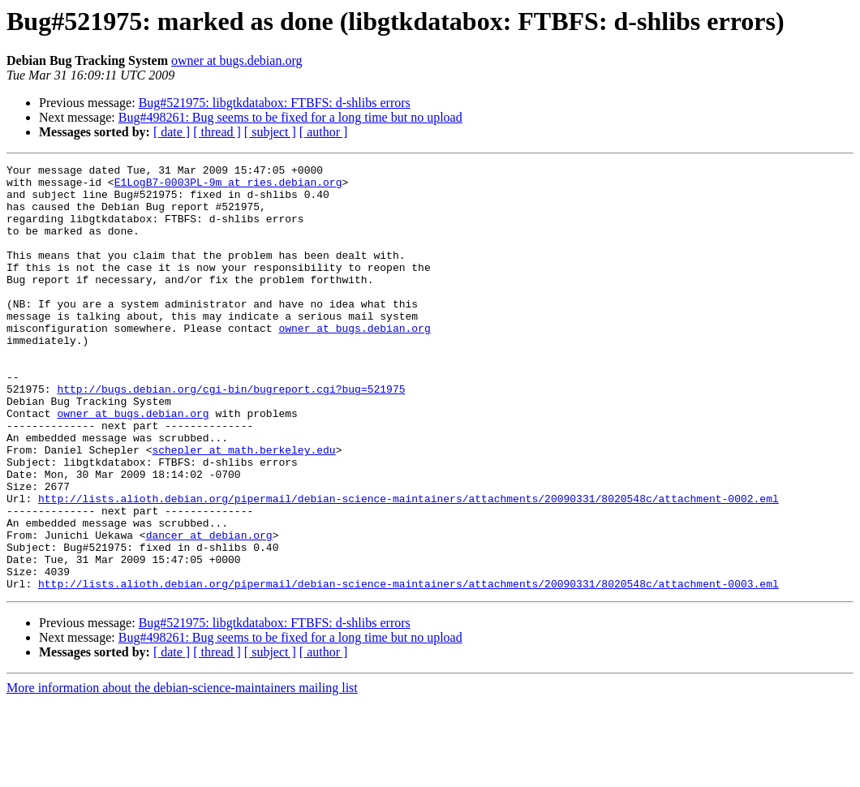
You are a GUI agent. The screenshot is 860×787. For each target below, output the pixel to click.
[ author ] (323, 132)
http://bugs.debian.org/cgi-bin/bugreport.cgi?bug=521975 (231, 435)
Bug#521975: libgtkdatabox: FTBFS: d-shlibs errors (275, 103)
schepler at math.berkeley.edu (243, 508)
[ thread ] (217, 132)
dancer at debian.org (209, 610)
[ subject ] (270, 132)
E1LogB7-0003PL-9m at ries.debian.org (228, 186)
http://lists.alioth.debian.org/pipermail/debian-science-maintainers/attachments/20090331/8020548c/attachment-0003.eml (408, 668)
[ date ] (171, 132)
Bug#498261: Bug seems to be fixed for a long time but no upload (290, 117)
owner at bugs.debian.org (236, 60)
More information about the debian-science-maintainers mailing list (182, 773)
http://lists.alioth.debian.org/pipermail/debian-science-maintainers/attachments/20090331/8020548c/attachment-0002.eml (408, 566)
